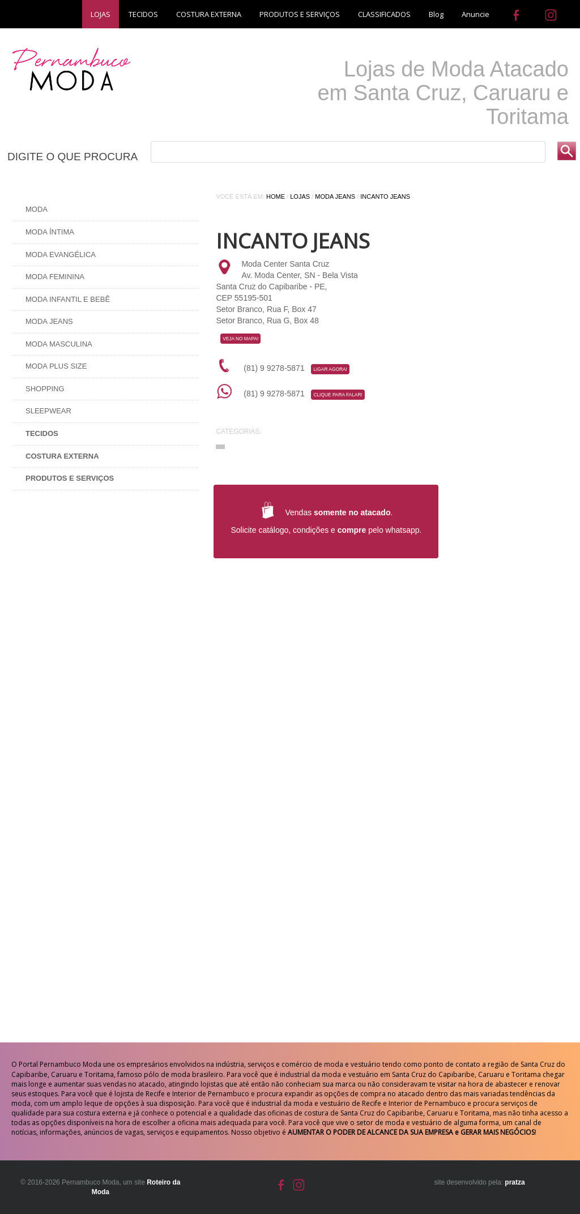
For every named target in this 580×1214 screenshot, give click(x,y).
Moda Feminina (54, 276)
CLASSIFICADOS (384, 14)
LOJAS (100, 14)
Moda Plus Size (56, 366)
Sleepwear (48, 411)
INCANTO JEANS (385, 196)
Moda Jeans (49, 321)
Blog (436, 14)
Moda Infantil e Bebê (67, 299)
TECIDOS (143, 14)
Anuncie (475, 14)
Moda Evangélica (60, 254)
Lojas (300, 196)
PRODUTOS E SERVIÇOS (299, 14)
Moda (36, 209)
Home (275, 196)
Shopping (45, 388)
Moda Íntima (49, 232)
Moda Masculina (58, 344)
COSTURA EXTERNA (208, 14)
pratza (514, 1182)
